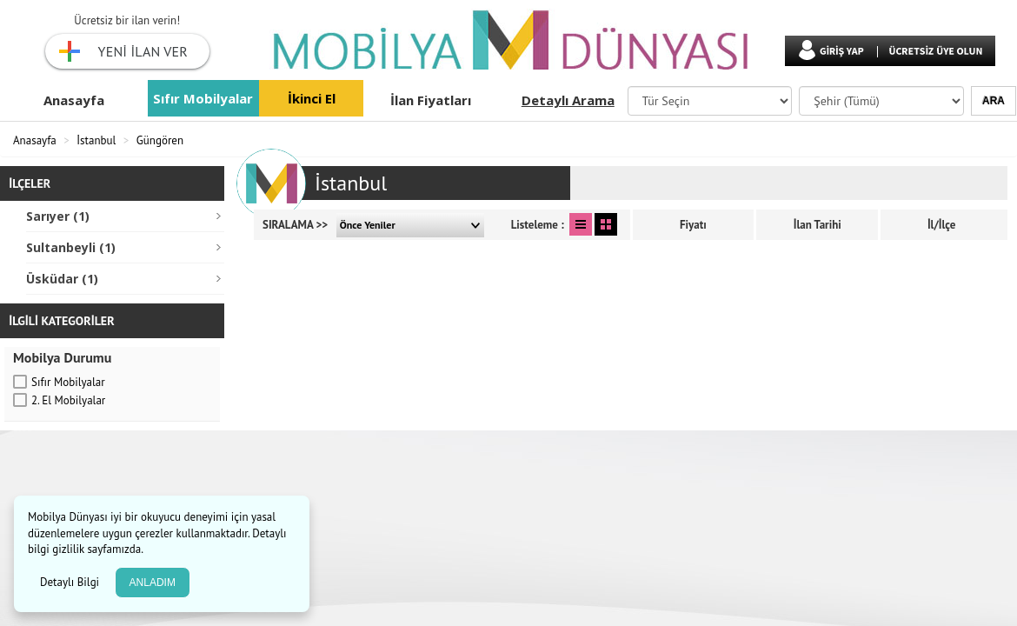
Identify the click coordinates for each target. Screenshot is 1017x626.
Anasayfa (73, 100)
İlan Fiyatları (430, 100)
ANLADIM (153, 582)
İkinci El (312, 98)
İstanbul (96, 140)
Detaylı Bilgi (71, 582)
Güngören (159, 140)
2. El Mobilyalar (68, 400)
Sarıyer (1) (58, 216)
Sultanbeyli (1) (71, 247)
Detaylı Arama (568, 100)
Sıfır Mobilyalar (203, 98)
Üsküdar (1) (62, 278)
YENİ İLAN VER (143, 51)
